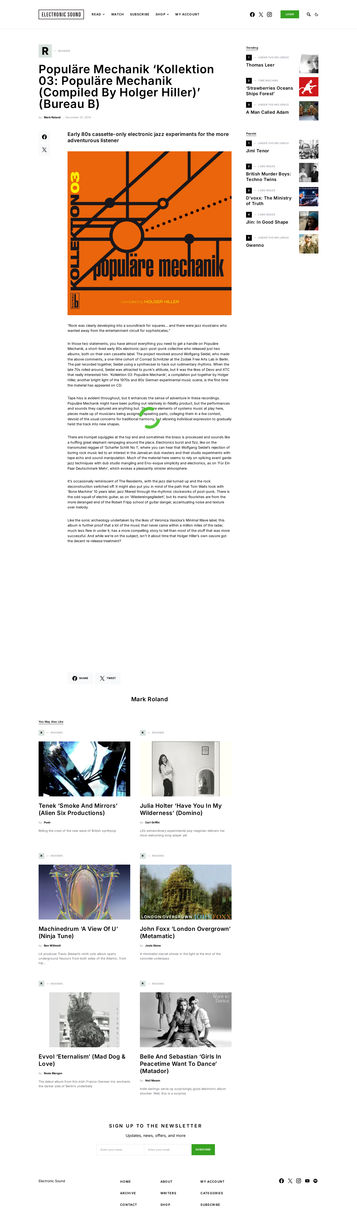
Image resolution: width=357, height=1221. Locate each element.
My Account (212, 1184)
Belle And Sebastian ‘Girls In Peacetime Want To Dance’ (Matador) (180, 1066)
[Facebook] (252, 14)
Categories (211, 1195)
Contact (128, 1207)
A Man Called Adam (267, 112)
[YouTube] (307, 1183)
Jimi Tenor (257, 150)
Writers (168, 1195)
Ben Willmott (52, 947)
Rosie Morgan (53, 1075)
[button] (316, 14)
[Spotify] (315, 1183)
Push (47, 824)
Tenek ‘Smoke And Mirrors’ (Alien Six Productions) (78, 811)
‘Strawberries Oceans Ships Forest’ (269, 91)
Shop (165, 1207)
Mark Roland (52, 119)
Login (290, 14)
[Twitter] (261, 14)
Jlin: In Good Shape (267, 222)
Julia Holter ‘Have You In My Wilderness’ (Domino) (181, 811)
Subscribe (203, 1151)
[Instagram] (269, 14)
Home (125, 1184)
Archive (128, 1195)
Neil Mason (152, 1083)
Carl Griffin (152, 824)
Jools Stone (153, 947)
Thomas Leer (260, 64)
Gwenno (255, 245)
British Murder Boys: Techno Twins (268, 176)
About (166, 1184)
